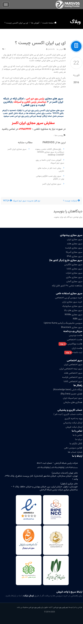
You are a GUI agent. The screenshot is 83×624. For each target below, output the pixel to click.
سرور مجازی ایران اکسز (51, 184)
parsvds (51, 49)
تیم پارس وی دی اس (60, 607)
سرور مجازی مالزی (74, 277)
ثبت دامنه (77, 352)
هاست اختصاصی (74, 339)
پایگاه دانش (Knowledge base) (67, 389)
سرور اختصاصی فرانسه (72, 377)
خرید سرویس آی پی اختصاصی (68, 297)
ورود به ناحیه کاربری (73, 418)
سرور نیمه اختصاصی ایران (70, 369)
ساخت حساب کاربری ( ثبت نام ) (68, 414)
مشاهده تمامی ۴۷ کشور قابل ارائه (67, 285)
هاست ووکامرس (75, 344)
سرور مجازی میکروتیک (72, 306)
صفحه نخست (48, 23)
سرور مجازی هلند (74, 243)
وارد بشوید (58, 217)
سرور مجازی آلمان (74, 281)
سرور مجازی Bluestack (71, 327)
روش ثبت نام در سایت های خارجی (51, 169)
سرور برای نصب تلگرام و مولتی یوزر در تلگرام (50, 177)
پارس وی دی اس (34, 607)
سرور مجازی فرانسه (73, 248)
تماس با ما (77, 431)
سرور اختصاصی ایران (73, 364)
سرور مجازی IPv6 (74, 256)
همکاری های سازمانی (72, 402)
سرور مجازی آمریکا (74, 252)
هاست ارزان (77, 348)
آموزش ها (35, 23)
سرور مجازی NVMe (73, 314)
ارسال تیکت (28, 596)
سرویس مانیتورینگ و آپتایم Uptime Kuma (63, 323)
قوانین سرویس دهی (73, 448)
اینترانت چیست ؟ (71, 201)
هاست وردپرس (75, 335)
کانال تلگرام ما (76, 443)
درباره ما (78, 439)
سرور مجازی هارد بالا (73, 310)
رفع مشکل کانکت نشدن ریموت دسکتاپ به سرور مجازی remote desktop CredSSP (49, 152)
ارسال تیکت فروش (74, 427)
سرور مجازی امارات (74, 273)
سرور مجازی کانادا (74, 269)
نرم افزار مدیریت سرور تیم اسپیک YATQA (21, 201)
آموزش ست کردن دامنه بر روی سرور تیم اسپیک (50, 161)
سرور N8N (77, 319)
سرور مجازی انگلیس (73, 264)
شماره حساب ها (75, 452)
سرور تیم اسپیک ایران (72, 398)
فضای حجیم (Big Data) (71, 394)
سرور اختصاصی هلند (73, 373)
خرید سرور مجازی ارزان (72, 302)
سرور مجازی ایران (74, 239)
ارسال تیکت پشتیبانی (72, 423)
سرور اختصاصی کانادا (73, 381)
